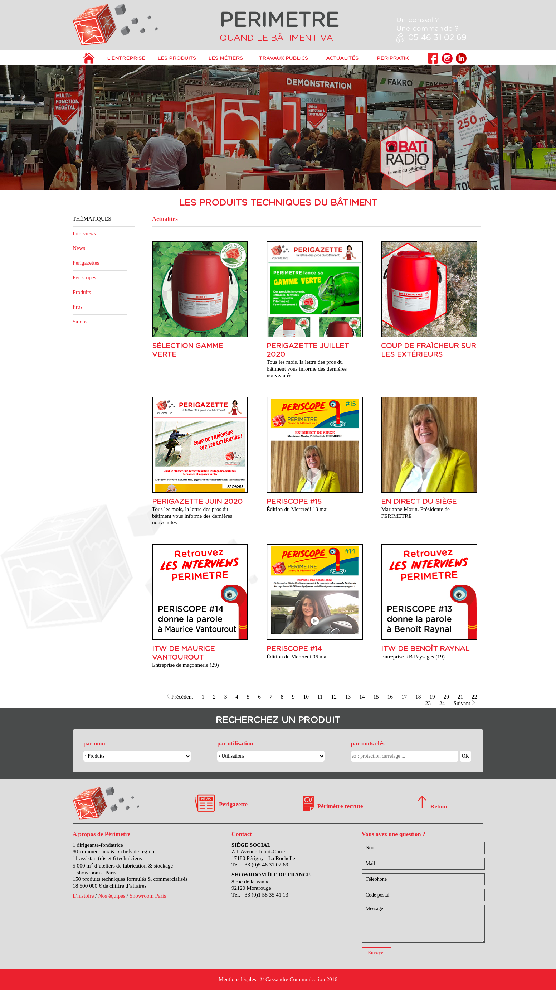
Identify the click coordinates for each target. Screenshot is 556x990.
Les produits (176, 58)
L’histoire (83, 896)
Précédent (179, 697)
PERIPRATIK (393, 58)
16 (390, 697)
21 (460, 697)
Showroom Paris (148, 896)
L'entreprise (126, 58)
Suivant (464, 703)
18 (418, 697)
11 (320, 697)
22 (474, 697)
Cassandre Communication (295, 979)
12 (334, 697)
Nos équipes (111, 896)
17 (404, 697)
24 (442, 703)
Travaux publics (283, 58)
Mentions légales (237, 979)
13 (348, 697)
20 (446, 697)
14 (362, 697)
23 (428, 703)
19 (432, 697)
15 (376, 697)
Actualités (342, 58)
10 (306, 697)
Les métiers (225, 58)
